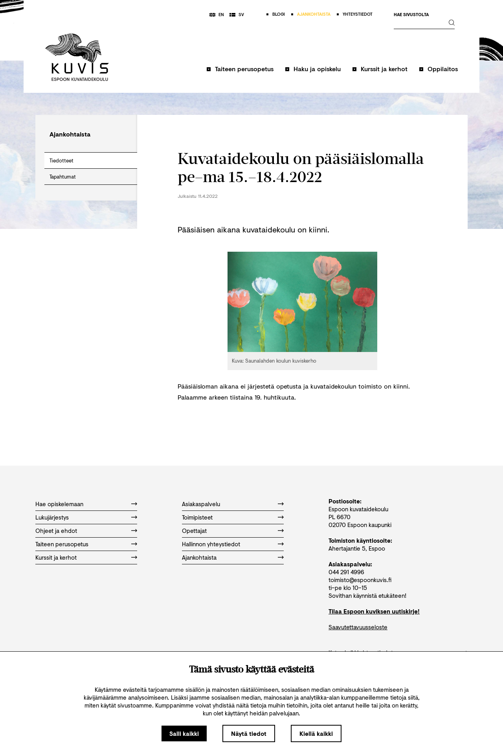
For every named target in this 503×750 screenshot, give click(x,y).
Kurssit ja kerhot (384, 68)
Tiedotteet (61, 160)
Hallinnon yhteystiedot (211, 544)
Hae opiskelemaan (59, 503)
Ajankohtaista (199, 557)
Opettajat (194, 530)
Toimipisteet (197, 517)
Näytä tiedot (248, 733)
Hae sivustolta (411, 15)
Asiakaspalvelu (201, 503)
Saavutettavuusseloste (358, 627)
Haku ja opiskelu (317, 68)
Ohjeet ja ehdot (56, 530)
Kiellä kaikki (316, 733)
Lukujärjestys (52, 517)
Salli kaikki (184, 733)
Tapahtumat (63, 176)
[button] (240, 72)
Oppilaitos (443, 68)
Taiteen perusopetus (244, 68)
